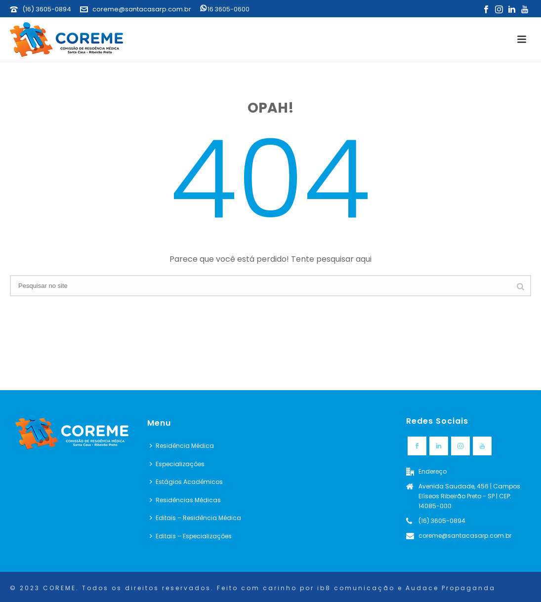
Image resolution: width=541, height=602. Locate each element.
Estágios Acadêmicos (186, 482)
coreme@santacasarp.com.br (141, 9)
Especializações (177, 464)
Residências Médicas (185, 500)
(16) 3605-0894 (46, 9)
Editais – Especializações (191, 536)
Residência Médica (182, 445)
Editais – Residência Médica (195, 518)
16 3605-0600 (225, 9)
